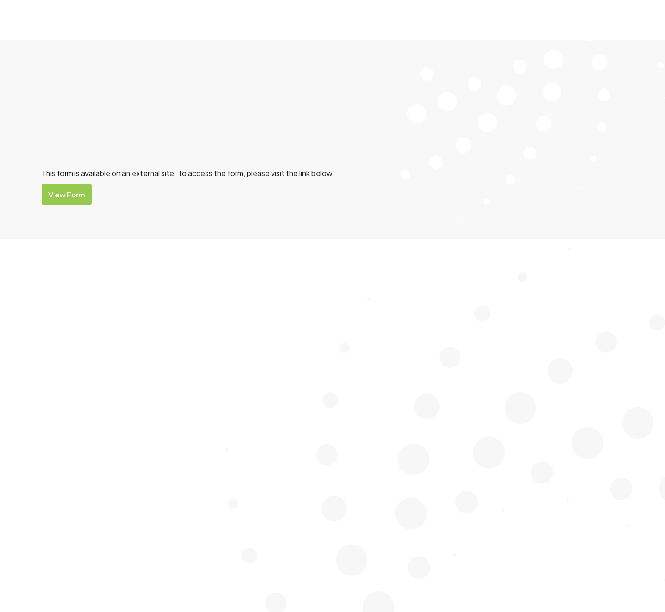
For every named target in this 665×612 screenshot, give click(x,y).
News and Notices (470, 440)
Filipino (66, 380)
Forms (450, 402)
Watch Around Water (373, 365)
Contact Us (573, 20)
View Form (66, 194)
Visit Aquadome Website (80, 436)
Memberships (462, 421)
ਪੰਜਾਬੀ (218, 380)
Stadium (554, 327)
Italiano (96, 380)
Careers (453, 365)
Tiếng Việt (186, 380)
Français (68, 392)
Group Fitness (564, 289)
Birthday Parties (466, 327)
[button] (207, 20)
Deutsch (148, 380)
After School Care (469, 308)
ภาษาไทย (248, 380)
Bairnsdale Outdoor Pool (379, 289)
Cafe (448, 346)
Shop (449, 459)
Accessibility (461, 289)
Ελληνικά (283, 380)
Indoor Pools (360, 308)
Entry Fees (458, 383)
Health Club (560, 308)
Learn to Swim (362, 346)
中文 (121, 380)
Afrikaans (104, 392)
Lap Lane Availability (371, 327)
